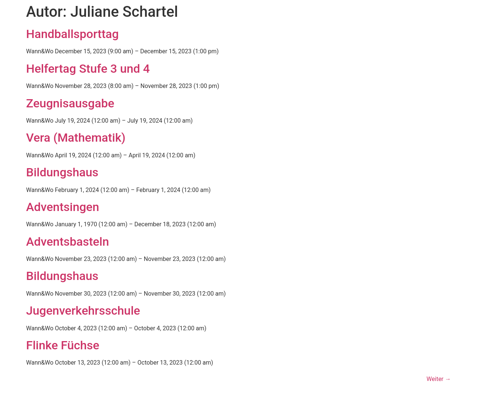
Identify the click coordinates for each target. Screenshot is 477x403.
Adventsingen (62, 207)
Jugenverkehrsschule (83, 310)
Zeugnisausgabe (70, 103)
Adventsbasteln (67, 241)
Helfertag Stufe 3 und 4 (88, 69)
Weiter (439, 378)
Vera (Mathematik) (76, 137)
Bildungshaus (62, 172)
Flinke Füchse (62, 345)
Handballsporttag (72, 34)
